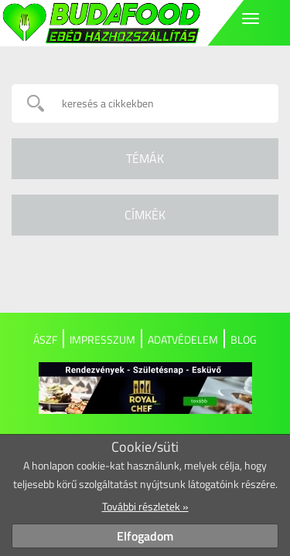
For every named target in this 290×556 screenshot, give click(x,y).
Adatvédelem (183, 339)
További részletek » (145, 506)
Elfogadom (145, 536)
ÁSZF (45, 339)
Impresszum (102, 339)
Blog (243, 339)
